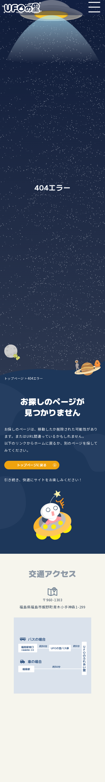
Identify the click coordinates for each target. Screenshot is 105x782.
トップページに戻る (32, 465)
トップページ (14, 378)
